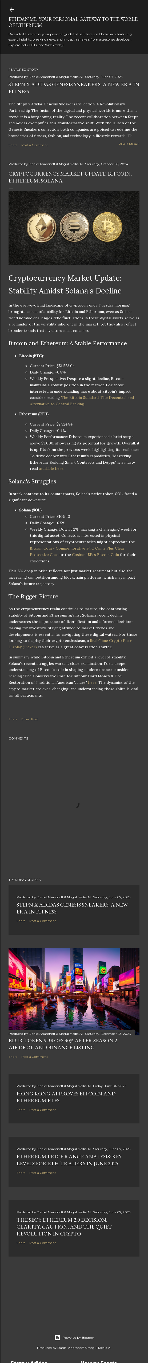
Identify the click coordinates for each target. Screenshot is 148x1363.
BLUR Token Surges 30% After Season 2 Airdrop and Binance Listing (63, 1044)
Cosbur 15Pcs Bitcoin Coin (95, 554)
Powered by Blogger (74, 1337)
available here (51, 468)
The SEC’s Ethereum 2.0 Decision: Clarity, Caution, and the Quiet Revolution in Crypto (64, 1226)
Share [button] (13, 145)
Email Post (29, 719)
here (92, 682)
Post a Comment (34, 145)
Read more (129, 144)
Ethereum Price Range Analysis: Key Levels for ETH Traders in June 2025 (69, 1160)
